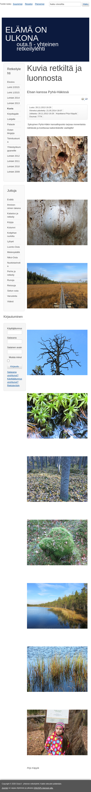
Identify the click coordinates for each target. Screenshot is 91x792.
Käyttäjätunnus (14, 328)
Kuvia (10, 108)
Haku (85, 4)
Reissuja (11, 285)
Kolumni (11, 227)
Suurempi (17, 4)
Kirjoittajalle (13, 113)
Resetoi (28, 4)
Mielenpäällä (13, 252)
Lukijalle (11, 119)
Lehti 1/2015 (13, 92)
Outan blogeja (10, 131)
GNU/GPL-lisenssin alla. (43, 788)
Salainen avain (14, 347)
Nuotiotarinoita (13, 264)
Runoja (10, 280)
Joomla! (5, 788)
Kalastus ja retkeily (12, 215)
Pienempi (39, 4)
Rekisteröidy (13, 385)
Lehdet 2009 (13, 171)
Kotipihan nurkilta (11, 234)
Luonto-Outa (13, 247)
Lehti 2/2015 (13, 87)
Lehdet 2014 (13, 97)
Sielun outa (12, 290)
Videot (10, 301)
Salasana (11, 337)
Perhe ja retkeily (11, 273)
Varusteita (12, 296)
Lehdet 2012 (13, 156)
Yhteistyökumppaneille (14, 149)
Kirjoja (10, 222)
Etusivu (11, 82)
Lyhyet (10, 241)
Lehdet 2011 (13, 161)
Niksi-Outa (12, 257)
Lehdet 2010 (13, 166)
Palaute (11, 124)
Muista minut (15, 357)
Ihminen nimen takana (14, 206)
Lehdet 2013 (13, 103)
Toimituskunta (13, 140)
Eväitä (10, 199)
